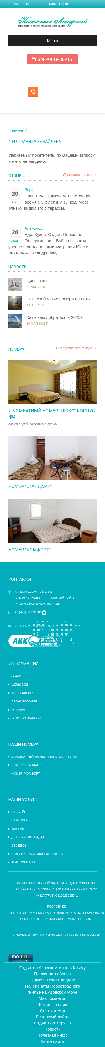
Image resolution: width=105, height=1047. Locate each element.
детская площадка (27, 837)
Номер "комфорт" (29, 550)
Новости (17, 267)
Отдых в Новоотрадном (53, 979)
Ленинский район (52, 1016)
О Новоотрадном (26, 718)
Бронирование (24, 701)
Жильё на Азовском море (52, 992)
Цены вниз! (37, 280)
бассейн (18, 812)
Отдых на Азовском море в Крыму (52, 967)
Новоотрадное (60, 4)
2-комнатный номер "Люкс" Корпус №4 (44, 756)
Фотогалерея (22, 693)
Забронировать (55, 59)
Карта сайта (52, 1041)
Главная (16, 130)
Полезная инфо (52, 1035)
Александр (34, 228)
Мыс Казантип (52, 998)
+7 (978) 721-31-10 (28, 612)
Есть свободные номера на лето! (59, 299)
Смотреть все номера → (76, 348)
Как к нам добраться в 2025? (55, 317)
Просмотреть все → (80, 175)
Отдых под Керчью (52, 1022)
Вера (29, 190)
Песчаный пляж (52, 1004)
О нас (13, 4)
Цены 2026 (20, 684)
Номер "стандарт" (29, 486)
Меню (35, 41)
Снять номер (52, 1010)
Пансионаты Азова (52, 973)
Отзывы (16, 176)
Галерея (32, 4)
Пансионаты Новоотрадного (52, 986)
